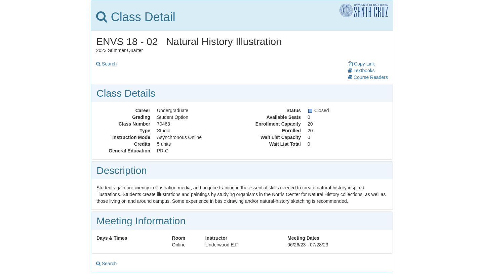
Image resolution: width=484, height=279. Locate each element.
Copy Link (361, 63)
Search (106, 63)
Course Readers (368, 77)
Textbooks (361, 70)
